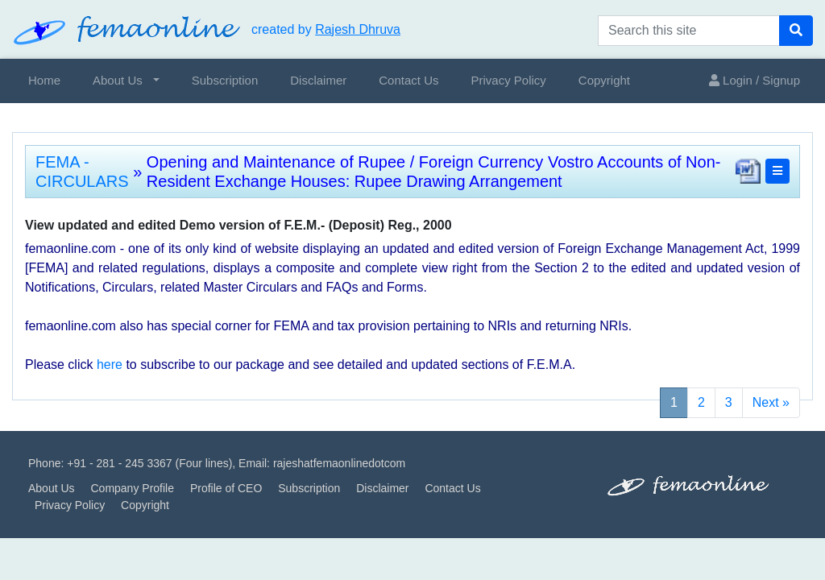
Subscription (225, 80)
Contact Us (408, 80)
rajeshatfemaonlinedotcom (339, 463)
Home (44, 80)
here (109, 364)
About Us (118, 80)
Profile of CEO (226, 488)
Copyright (604, 80)
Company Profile (132, 488)
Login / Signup (754, 80)
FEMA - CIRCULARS (82, 171)
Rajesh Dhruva (357, 29)
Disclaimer (318, 80)
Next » (771, 402)
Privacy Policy (508, 80)
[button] (777, 171)
